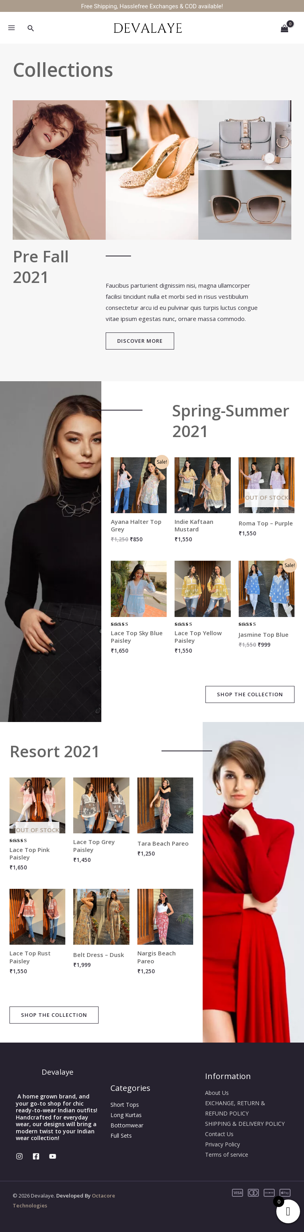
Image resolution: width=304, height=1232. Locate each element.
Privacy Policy (222, 1144)
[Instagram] (19, 1156)
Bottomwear (126, 1125)
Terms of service (226, 1154)
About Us (217, 1092)
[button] (30, 28)
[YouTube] (52, 1156)
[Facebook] (36, 1156)
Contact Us (219, 1134)
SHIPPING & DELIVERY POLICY (245, 1123)
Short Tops (124, 1104)
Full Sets (121, 1135)
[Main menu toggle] (11, 28)
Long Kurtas (126, 1115)
